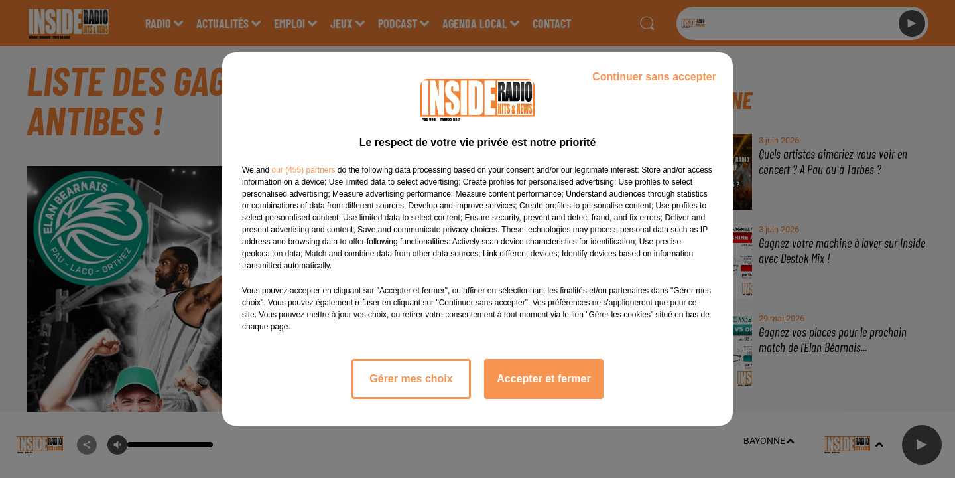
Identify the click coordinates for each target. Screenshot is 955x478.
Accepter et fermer (543, 378)
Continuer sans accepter (654, 76)
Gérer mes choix (410, 378)
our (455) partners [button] (303, 170)
